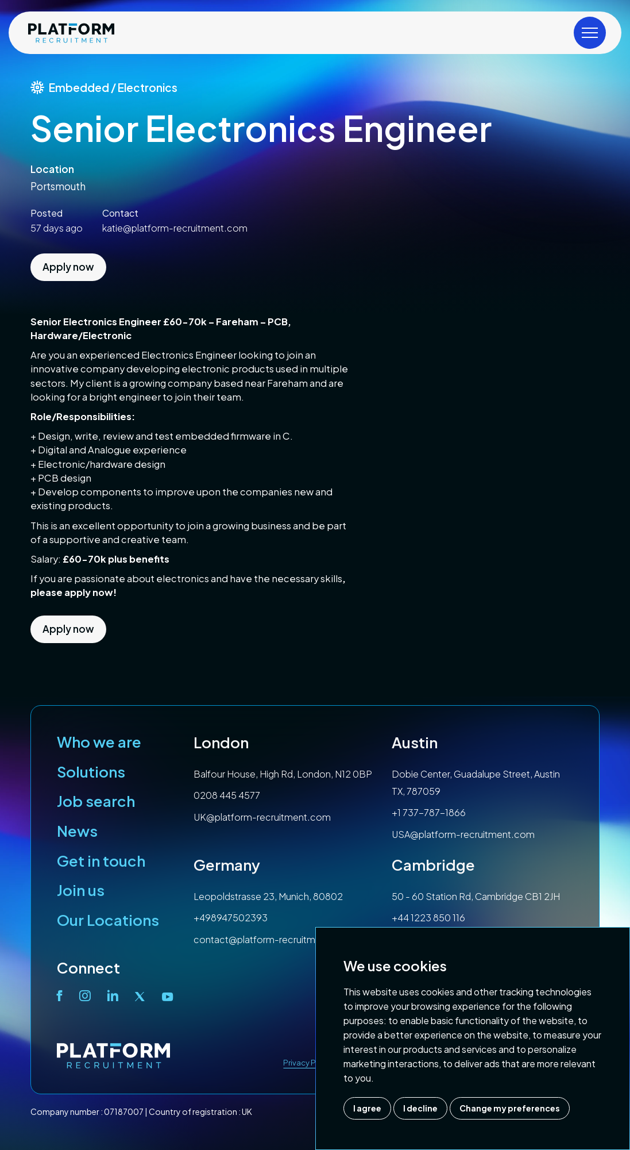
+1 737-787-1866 (429, 812)
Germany (227, 864)
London (221, 742)
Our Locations (108, 919)
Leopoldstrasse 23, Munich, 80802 (268, 896)
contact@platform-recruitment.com (273, 939)
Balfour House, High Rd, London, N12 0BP (283, 774)
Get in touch (101, 860)
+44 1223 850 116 (428, 917)
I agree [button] (367, 1108)
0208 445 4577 (227, 795)
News (77, 830)
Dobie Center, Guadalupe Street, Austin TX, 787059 (476, 782)
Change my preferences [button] (509, 1108)
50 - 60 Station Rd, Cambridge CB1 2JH (476, 896)
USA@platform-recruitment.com (463, 834)
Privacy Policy (308, 1062)
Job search (96, 800)
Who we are (99, 741)
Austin (415, 742)
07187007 (124, 1111)
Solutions (91, 771)
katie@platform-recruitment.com (175, 228)
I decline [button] (420, 1108)
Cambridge (433, 864)
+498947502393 (231, 917)
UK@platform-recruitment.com (262, 817)
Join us (81, 889)
